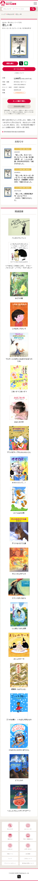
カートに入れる (19, 69)
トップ (3, 14)
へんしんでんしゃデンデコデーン (19, 811)
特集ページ (10, 854)
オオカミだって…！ (19, 482)
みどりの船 (19, 298)
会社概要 (28, 854)
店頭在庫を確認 (19, 106)
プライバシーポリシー (10, 863)
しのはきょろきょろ (19, 328)
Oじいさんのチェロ (19, 574)
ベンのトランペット (19, 238)
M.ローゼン (5, 28)
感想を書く (10, 63)
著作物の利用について (28, 863)
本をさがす (10, 14)
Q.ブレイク (15, 28)
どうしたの (19, 780)
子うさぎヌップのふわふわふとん (19, 452)
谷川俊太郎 (25, 28)
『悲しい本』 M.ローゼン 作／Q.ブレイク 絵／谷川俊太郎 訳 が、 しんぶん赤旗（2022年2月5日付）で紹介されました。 (24, 159)
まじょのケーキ (18, 659)
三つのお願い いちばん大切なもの (18, 719)
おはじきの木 (19, 422)
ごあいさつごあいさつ (19, 391)
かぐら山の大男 (18, 513)
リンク (10, 858)
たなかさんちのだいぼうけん (19, 750)
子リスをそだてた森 (19, 543)
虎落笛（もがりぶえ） (19, 689)
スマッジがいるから (19, 598)
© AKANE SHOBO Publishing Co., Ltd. (19, 873)
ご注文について (19, 73)
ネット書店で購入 (19, 101)
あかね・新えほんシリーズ (10, 22)
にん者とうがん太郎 (19, 628)
